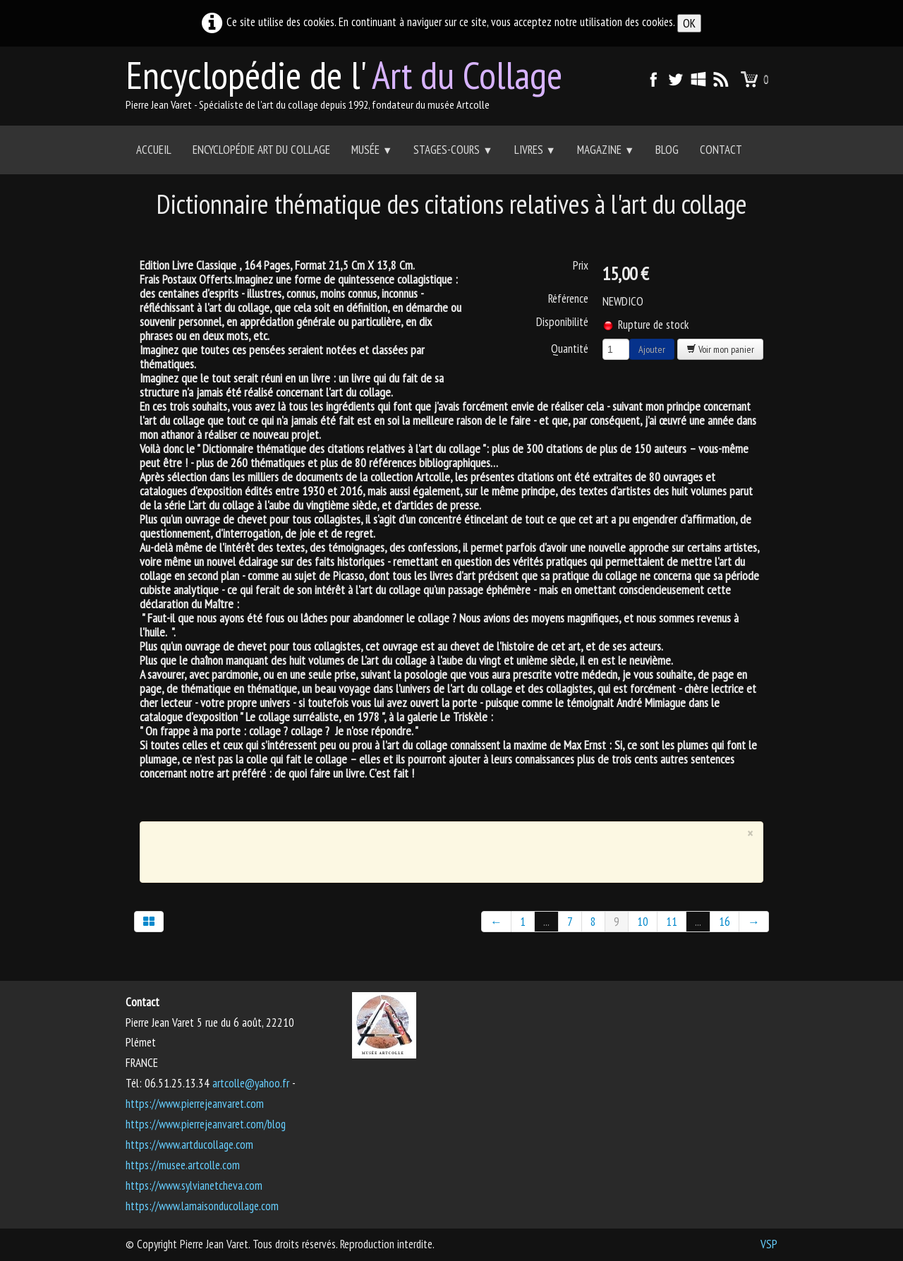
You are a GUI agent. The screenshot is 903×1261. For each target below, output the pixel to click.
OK (689, 23)
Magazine (605, 149)
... (546, 921)
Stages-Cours (452, 149)
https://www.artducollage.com (189, 1144)
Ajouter (651, 349)
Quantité (569, 348)
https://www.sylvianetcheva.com (194, 1185)
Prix (580, 265)
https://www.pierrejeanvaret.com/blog (206, 1124)
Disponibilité (562, 322)
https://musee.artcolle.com (183, 1165)
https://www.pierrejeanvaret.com (195, 1103)
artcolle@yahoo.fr (250, 1083)
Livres (535, 149)
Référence (568, 298)
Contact (721, 149)
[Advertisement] (442, 849)
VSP (768, 1244)
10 (642, 921)
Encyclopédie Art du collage (261, 149)
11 (671, 921)
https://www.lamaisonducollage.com (202, 1206)
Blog (667, 149)
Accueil (153, 149)
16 (724, 921)
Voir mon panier (720, 349)
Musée (371, 149)
